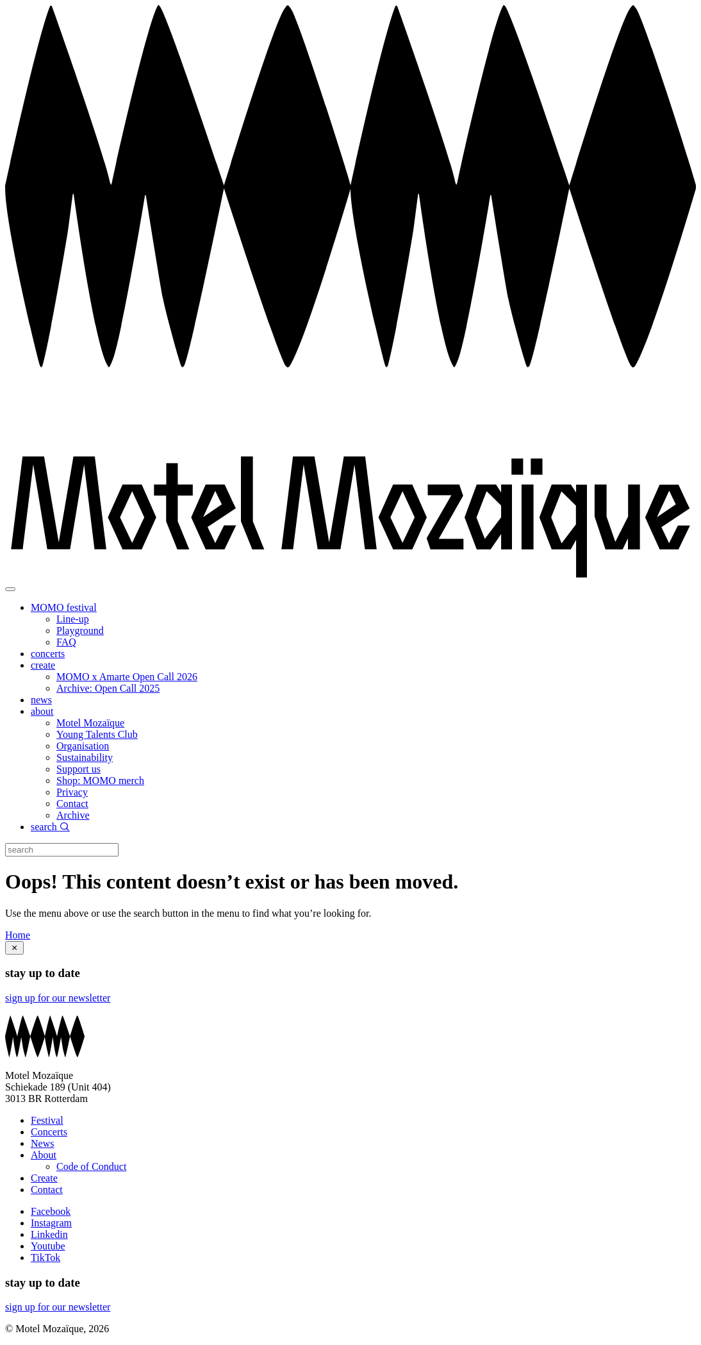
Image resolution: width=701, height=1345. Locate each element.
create (43, 665)
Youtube (48, 1246)
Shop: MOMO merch (100, 780)
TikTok (45, 1257)
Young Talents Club (97, 734)
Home (17, 935)
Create (44, 1178)
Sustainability (84, 757)
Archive (73, 815)
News (42, 1143)
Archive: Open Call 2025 (108, 688)
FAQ (66, 642)
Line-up (72, 619)
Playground (80, 630)
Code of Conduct (91, 1166)
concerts (48, 653)
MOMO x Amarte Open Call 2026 (126, 676)
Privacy (72, 792)
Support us (78, 769)
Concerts (49, 1131)
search (50, 826)
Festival (47, 1120)
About (43, 1154)
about (42, 711)
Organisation (82, 745)
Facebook (50, 1211)
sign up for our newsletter (57, 997)
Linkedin (49, 1234)
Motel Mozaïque (90, 722)
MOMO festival (64, 607)
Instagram (51, 1222)
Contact (72, 803)
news (41, 699)
